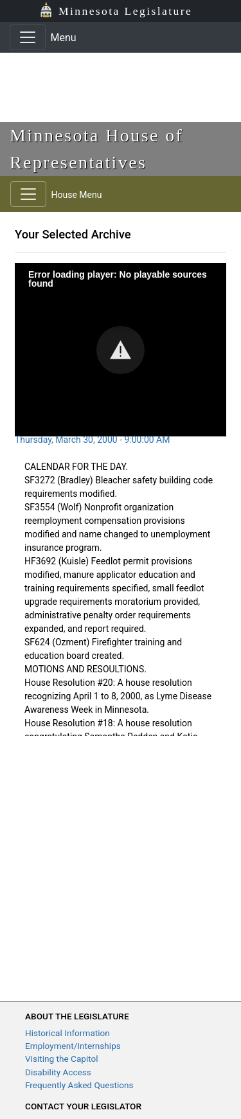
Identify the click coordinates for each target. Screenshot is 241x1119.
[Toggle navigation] (28, 37)
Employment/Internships (73, 1046)
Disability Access (58, 1072)
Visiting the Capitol (61, 1058)
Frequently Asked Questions (79, 1085)
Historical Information (67, 1033)
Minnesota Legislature (125, 10)
